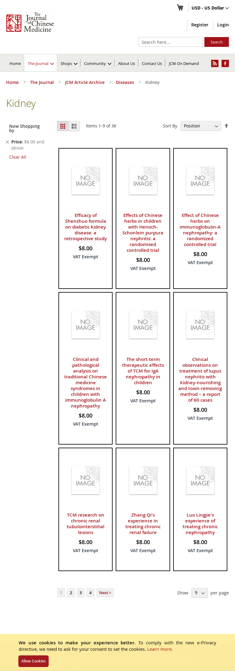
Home (15, 63)
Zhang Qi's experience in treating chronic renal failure (143, 524)
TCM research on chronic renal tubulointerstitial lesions (85, 524)
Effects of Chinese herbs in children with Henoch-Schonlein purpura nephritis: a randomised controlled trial (142, 232)
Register (199, 25)
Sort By (170, 126)
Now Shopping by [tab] (24, 128)
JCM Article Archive (85, 82)
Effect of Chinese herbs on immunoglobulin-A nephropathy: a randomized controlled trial (200, 230)
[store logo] (30, 22)
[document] (117, 652)
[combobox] (171, 42)
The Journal (42, 82)
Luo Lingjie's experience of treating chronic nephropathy (200, 524)
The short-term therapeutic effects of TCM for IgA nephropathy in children (143, 371)
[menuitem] (41, 62)
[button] (210, 8)
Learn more (159, 649)
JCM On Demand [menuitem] (184, 63)
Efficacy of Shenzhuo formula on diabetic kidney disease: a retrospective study (85, 227)
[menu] (117, 62)
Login (223, 25)
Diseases (125, 82)
